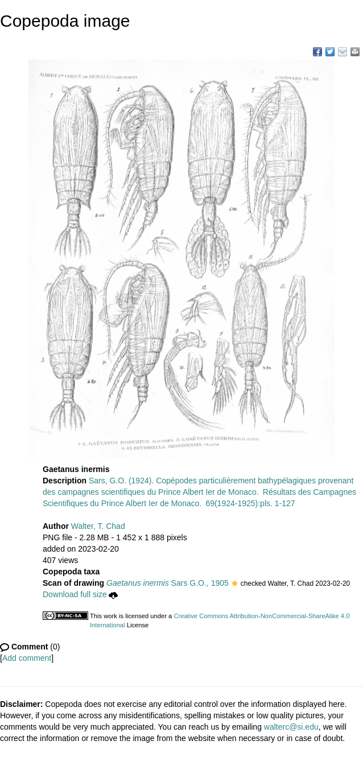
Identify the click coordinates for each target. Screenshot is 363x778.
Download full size (80, 594)
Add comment (26, 658)
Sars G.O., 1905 (167, 582)
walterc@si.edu (291, 726)
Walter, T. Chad (98, 526)
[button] (235, 584)
